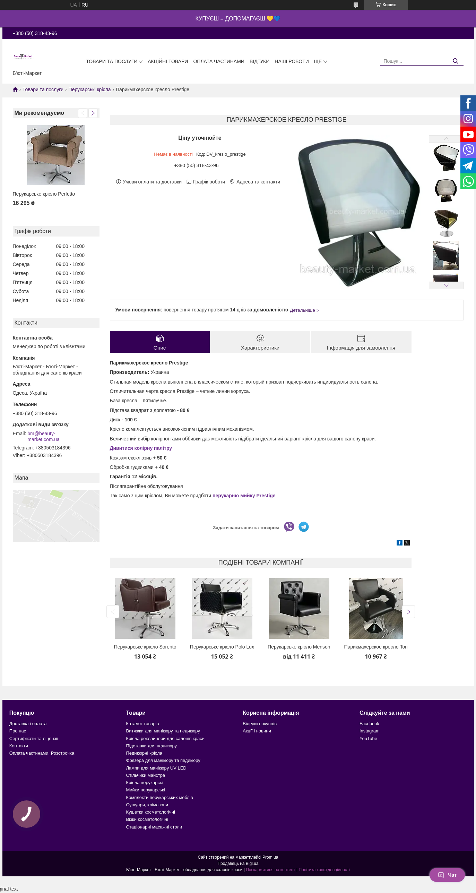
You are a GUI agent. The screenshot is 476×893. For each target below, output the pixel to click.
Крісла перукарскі (144, 782)
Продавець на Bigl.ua (237, 863)
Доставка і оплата (28, 723)
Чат (447, 875)
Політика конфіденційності (324, 869)
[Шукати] (456, 61)
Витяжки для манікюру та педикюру (163, 730)
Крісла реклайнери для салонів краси (165, 738)
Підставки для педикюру (151, 745)
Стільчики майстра (145, 775)
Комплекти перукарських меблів (159, 797)
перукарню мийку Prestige (244, 495)
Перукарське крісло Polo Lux (222, 647)
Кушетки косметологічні (150, 812)
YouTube (368, 738)
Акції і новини (257, 730)
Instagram (370, 730)
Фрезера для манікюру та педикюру (163, 760)
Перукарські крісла (90, 89)
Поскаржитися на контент (270, 869)
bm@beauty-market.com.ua (43, 437)
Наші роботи (292, 61)
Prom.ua (270, 857)
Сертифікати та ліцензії (33, 738)
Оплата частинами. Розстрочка (41, 753)
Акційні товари (168, 61)
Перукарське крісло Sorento (145, 647)
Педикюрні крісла (144, 753)
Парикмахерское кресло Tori (376, 647)
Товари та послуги (111, 61)
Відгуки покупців (260, 723)
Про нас (17, 730)
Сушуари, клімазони (147, 804)
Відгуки (259, 61)
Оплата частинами (218, 61)
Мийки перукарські (145, 789)
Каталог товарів (142, 723)
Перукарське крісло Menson (299, 647)
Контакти (18, 745)
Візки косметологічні (147, 819)
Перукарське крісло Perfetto (44, 194)
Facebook (369, 723)
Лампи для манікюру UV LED (156, 768)
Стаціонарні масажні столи (154, 827)
